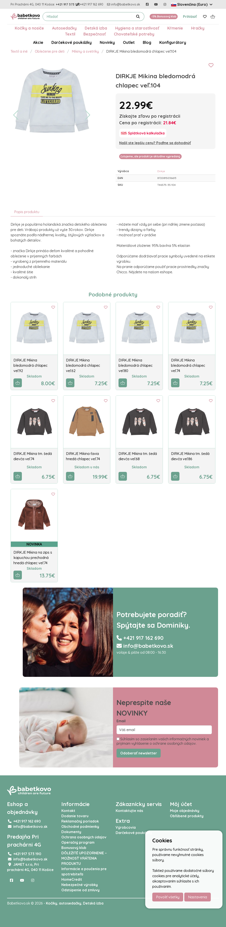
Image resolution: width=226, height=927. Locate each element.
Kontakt (68, 810)
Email (121, 721)
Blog (147, 42)
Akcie (38, 42)
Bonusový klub (73, 847)
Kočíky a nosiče (29, 28)
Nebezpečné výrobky (79, 884)
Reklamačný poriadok (80, 821)
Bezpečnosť (94, 34)
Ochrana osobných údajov (83, 837)
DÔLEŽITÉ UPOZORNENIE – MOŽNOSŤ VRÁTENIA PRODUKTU (84, 858)
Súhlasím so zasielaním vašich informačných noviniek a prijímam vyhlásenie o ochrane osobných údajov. (163, 741)
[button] (16, 115)
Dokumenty (71, 832)
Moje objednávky (184, 810)
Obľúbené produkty (186, 816)
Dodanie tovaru (75, 816)
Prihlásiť (190, 16)
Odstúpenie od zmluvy (80, 890)
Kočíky (51, 903)
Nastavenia (197, 897)
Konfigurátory (172, 42)
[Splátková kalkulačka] (142, 133)
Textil (70, 34)
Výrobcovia (126, 827)
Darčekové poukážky (71, 42)
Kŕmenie (175, 28)
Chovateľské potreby (134, 34)
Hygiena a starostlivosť (137, 28)
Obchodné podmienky (80, 826)
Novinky (107, 42)
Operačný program (77, 842)
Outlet (129, 42)
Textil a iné (19, 51)
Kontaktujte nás (129, 810)
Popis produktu (26, 212)
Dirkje (161, 171)
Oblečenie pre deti (49, 51)
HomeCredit (71, 879)
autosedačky (70, 903)
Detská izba (96, 28)
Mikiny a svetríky (85, 51)
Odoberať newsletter (138, 753)
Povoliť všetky (167, 897)
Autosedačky (64, 28)
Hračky (197, 28)
